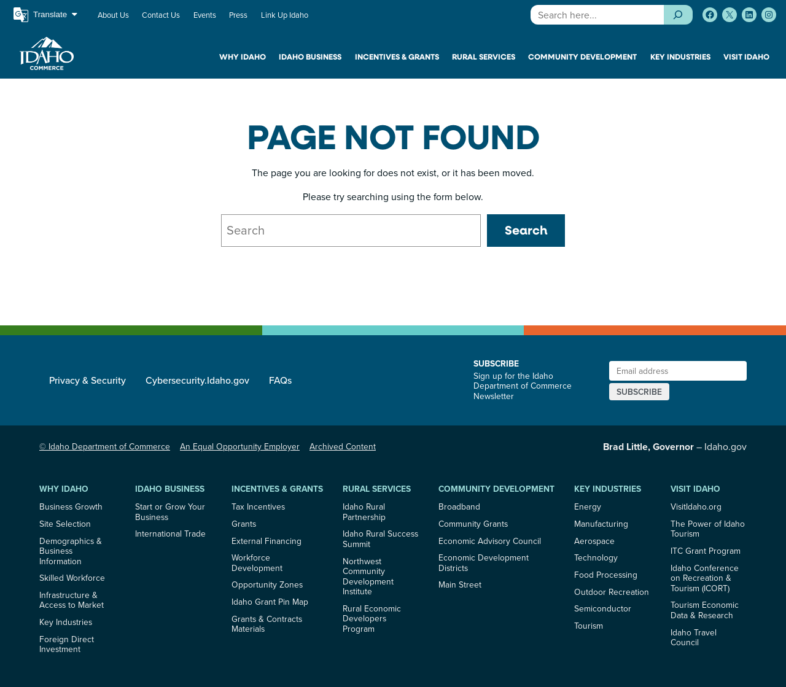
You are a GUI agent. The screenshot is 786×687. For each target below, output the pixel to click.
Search (526, 230)
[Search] (678, 15)
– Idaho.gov (675, 446)
